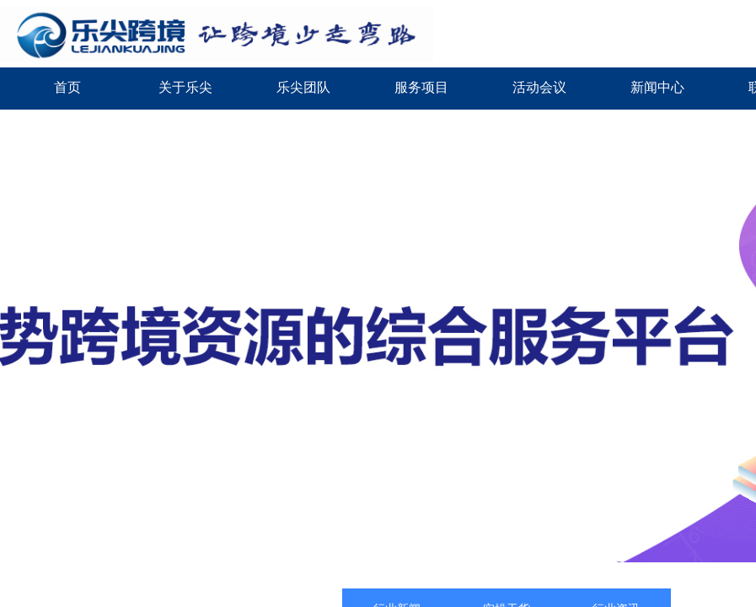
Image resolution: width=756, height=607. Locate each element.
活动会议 (539, 87)
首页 (67, 87)
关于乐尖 (185, 87)
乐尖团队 (303, 87)
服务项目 (421, 87)
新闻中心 (657, 87)
